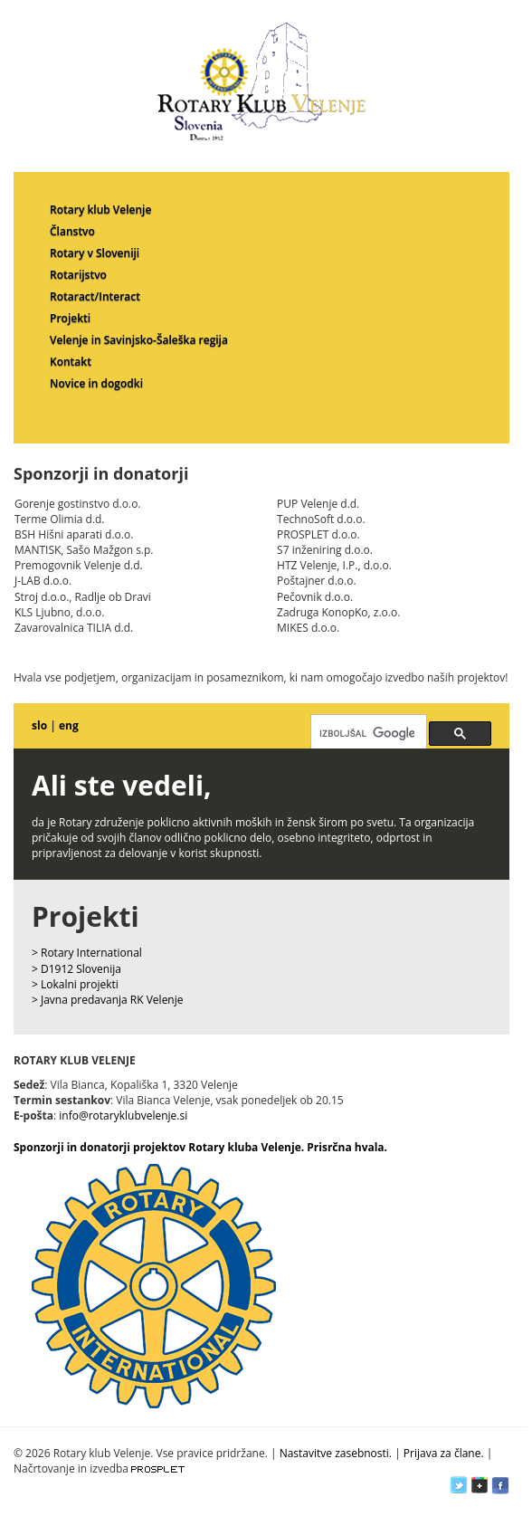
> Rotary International (87, 952)
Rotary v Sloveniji (94, 253)
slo (39, 725)
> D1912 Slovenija (76, 969)
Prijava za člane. (444, 1453)
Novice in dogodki (96, 383)
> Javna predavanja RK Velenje (108, 999)
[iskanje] (366, 733)
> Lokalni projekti (75, 984)
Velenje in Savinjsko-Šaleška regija (139, 340)
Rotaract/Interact (95, 296)
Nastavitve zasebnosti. (336, 1453)
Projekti (70, 318)
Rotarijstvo (78, 274)
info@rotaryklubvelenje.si (123, 1115)
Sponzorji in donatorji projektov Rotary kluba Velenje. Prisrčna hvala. (200, 1147)
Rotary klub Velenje (100, 209)
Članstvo (72, 231)
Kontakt (70, 361)
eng (69, 725)
